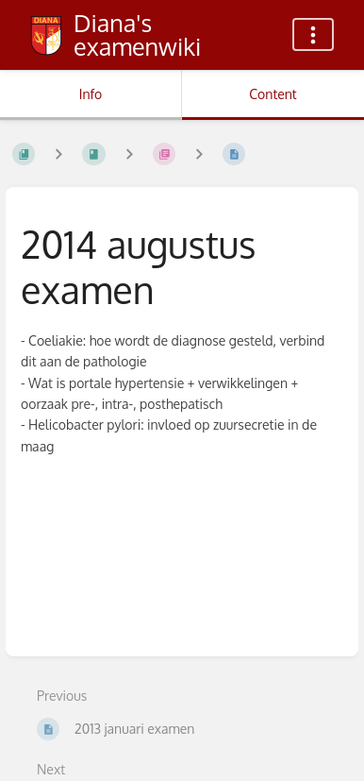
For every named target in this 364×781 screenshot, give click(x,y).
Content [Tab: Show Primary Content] (272, 94)
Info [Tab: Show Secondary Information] (91, 94)
